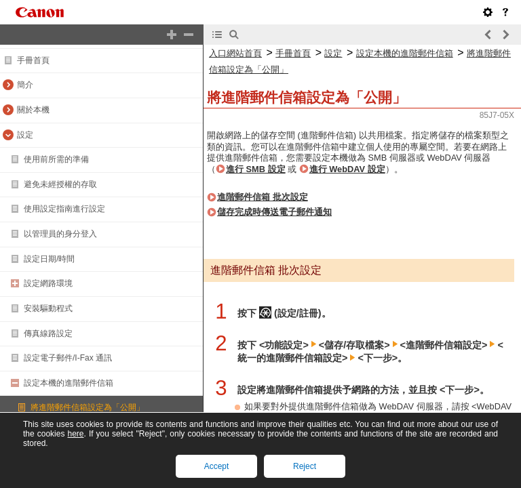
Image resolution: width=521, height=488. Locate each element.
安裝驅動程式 (48, 308)
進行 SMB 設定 (256, 169)
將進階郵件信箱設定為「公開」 (87, 407)
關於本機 (33, 110)
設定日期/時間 (49, 259)
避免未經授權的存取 (60, 184)
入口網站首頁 (235, 53)
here (75, 434)
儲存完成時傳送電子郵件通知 (274, 212)
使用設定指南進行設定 (64, 209)
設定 (25, 135)
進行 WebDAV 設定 (347, 169)
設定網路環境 (48, 283)
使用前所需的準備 (56, 159)
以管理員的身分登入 (60, 234)
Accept (216, 466)
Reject (304, 466)
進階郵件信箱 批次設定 (262, 197)
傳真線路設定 (48, 333)
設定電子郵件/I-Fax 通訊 (68, 358)
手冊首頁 (33, 60)
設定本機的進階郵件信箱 (68, 383)
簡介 (25, 84)
